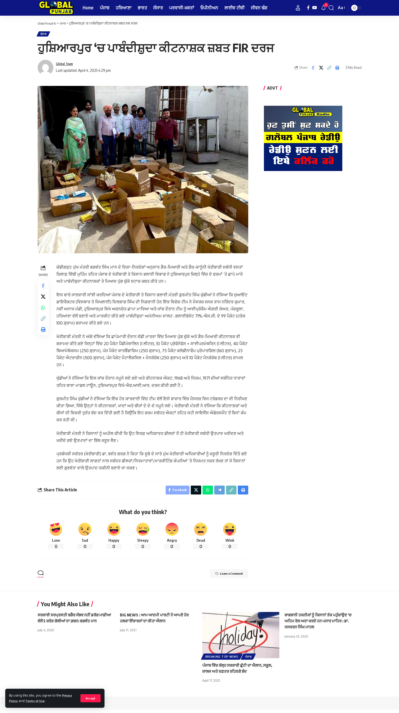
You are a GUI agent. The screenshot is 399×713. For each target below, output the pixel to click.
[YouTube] (314, 7)
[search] (331, 7)
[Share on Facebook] (313, 69)
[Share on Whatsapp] (44, 313)
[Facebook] (308, 7)
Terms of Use (38, 701)
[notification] (323, 8)
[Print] (337, 69)
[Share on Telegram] (218, 492)
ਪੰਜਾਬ (44, 35)
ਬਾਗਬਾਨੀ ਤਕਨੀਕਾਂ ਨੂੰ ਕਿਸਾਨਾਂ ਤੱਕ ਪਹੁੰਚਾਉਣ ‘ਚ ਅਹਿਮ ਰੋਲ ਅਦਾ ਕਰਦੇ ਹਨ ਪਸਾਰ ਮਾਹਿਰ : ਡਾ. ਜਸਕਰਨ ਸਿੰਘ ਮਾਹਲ (321, 624)
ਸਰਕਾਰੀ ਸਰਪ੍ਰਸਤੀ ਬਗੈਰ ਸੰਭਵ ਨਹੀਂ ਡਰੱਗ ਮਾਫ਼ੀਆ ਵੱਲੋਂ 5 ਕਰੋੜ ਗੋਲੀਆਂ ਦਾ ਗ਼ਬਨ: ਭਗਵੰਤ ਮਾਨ (73, 624)
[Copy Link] (329, 69)
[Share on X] (321, 69)
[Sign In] (297, 7)
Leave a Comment (222, 578)
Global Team (66, 65)
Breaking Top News (221, 660)
